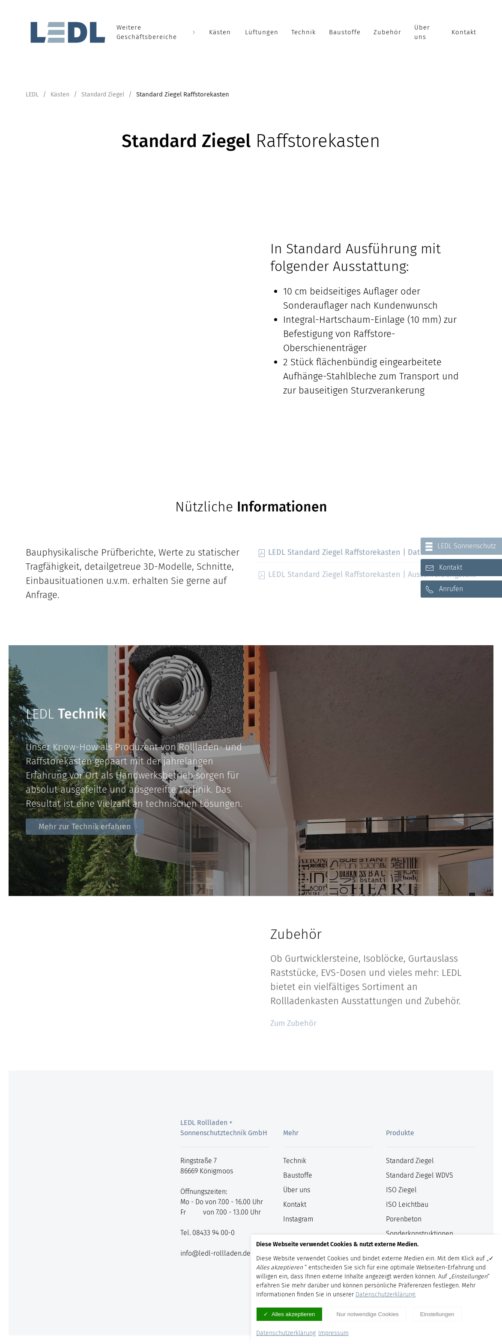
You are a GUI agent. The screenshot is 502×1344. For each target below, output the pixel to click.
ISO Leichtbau (407, 1204)
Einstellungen (437, 1314)
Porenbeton (403, 1219)
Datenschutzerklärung (385, 1294)
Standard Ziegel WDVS (419, 1175)
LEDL (32, 94)
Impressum (333, 1333)
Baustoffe (345, 32)
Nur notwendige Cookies (368, 1314)
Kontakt (463, 32)
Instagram (298, 1219)
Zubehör (387, 32)
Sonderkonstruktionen (419, 1234)
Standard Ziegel (102, 94)
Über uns (422, 32)
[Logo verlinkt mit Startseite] (68, 32)
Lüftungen (261, 32)
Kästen (220, 32)
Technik (304, 32)
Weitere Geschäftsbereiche (156, 32)
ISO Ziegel (401, 1190)
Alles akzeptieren (293, 1314)
